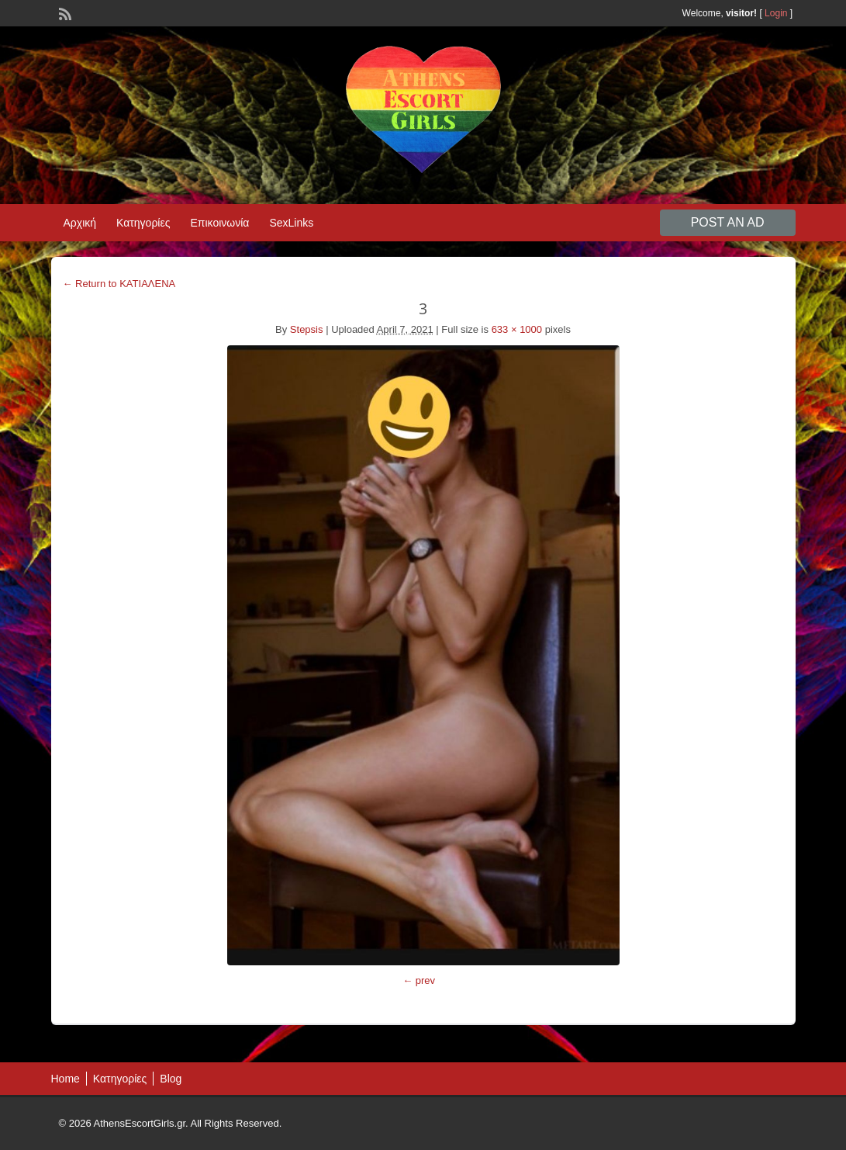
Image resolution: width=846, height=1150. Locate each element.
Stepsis (306, 329)
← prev (418, 980)
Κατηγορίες (143, 222)
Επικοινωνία (219, 222)
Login (776, 13)
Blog (170, 1078)
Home (65, 1078)
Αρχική (80, 222)
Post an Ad (728, 222)
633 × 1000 (517, 329)
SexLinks (291, 222)
